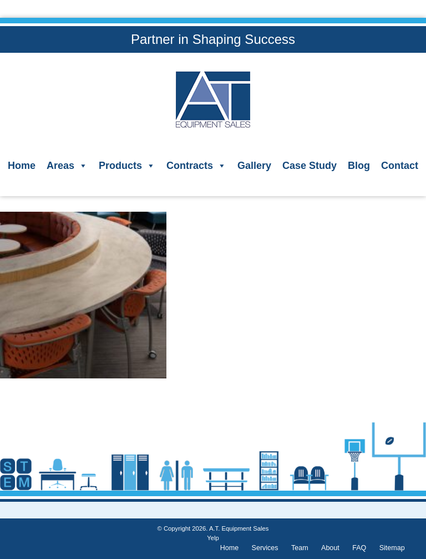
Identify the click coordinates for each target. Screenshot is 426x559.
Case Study (309, 165)
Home (22, 165)
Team (299, 548)
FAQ (359, 548)
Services (265, 548)
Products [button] (127, 165)
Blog (359, 165)
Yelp (213, 538)
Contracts (196, 165)
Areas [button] (67, 165)
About (330, 548)
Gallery (254, 165)
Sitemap (392, 548)
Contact (399, 165)
